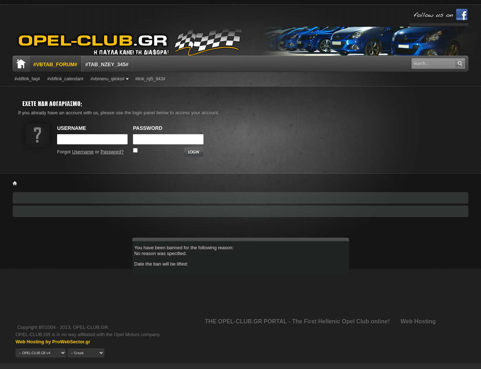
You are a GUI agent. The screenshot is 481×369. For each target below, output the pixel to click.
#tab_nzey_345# (107, 64)
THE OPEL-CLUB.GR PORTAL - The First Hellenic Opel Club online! (297, 321)
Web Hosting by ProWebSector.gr (53, 341)
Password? (112, 151)
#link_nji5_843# (150, 78)
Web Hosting (418, 321)
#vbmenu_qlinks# (107, 78)
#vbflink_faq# (27, 78)
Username (83, 151)
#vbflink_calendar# (65, 78)
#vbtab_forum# (55, 64)
